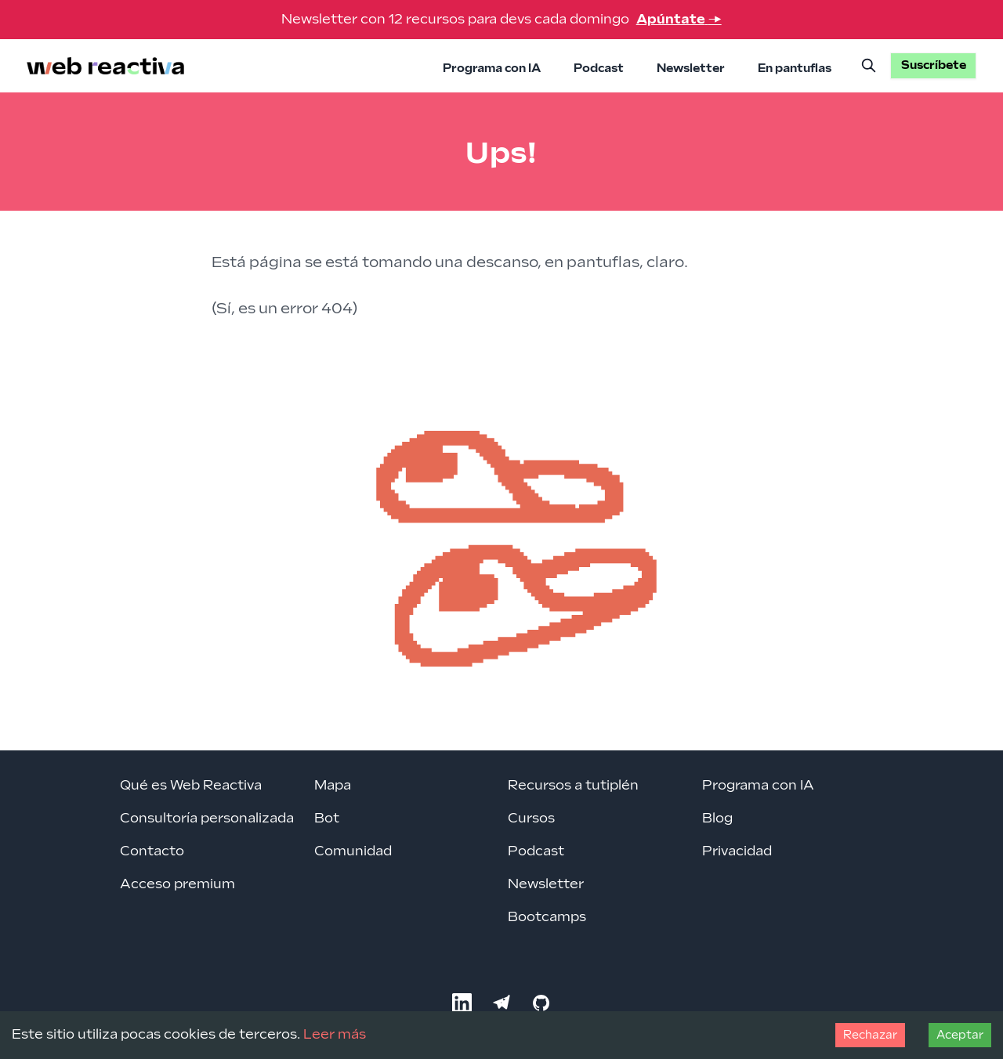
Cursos (531, 818)
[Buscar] (869, 66)
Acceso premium (177, 884)
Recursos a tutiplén (573, 785)
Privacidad (737, 851)
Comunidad (353, 851)
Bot (326, 818)
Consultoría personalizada (207, 818)
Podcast (599, 68)
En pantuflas (794, 68)
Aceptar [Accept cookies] (959, 1035)
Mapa (332, 785)
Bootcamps (547, 917)
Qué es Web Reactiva (191, 785)
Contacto (152, 851)
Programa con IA (492, 68)
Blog (717, 818)
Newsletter (691, 68)
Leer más (334, 1035)
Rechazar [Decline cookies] (870, 1035)
